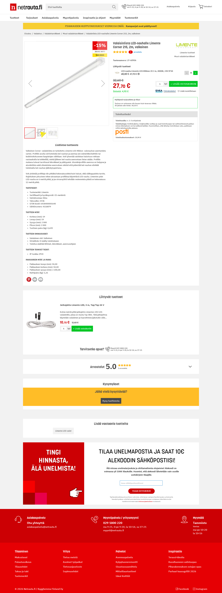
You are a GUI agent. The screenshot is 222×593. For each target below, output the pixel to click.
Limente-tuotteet (187, 52)
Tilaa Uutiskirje (141, 491)
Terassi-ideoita (176, 557)
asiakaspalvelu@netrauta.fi (42, 526)
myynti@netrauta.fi (113, 530)
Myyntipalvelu (71, 17)
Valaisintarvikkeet (53, 33)
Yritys (66, 551)
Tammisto (200, 523)
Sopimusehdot (70, 571)
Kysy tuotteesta (111, 400)
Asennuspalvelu (124, 557)
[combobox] (82, 7)
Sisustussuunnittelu (126, 566)
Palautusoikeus (23, 562)
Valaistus (38, 33)
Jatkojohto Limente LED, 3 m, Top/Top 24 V (82, 305)
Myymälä (198, 518)
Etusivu (28, 33)
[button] (139, 74)
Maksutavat (21, 557)
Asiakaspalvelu (50, 17)
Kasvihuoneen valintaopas (182, 562)
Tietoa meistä (70, 557)
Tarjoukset (32, 17)
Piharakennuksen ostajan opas (184, 566)
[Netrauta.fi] (26, 7)
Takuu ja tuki (21, 571)
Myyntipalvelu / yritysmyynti (121, 518)
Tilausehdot (21, 566)
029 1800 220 (112, 523)
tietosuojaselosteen (146, 501)
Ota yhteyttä (35, 523)
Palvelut (121, 551)
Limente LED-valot (63, 431)
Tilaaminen (21, 551)
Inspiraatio (175, 551)
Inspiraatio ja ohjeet (94, 17)
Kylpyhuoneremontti (127, 562)
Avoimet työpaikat (73, 562)
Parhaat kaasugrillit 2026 (182, 571)
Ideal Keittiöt (123, 576)
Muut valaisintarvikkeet (73, 33)
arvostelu (135, 52)
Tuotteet (14, 17)
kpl (69, 328)
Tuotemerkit (131, 17)
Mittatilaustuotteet (126, 571)
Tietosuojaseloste (72, 566)
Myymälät (115, 17)
